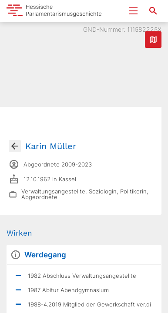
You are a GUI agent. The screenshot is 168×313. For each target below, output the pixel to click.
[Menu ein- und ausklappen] (133, 11)
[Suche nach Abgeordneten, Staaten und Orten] (153, 11)
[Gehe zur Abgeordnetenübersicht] (15, 146)
